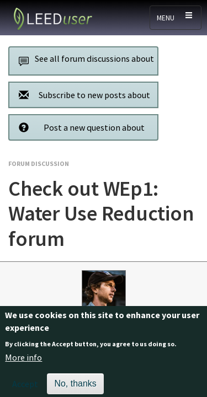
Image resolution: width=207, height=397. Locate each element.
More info (23, 361)
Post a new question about (79, 127)
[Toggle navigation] (175, 18)
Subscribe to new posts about (81, 94)
